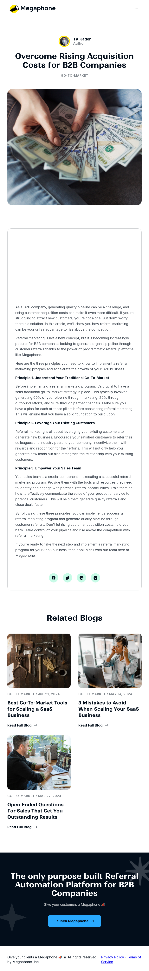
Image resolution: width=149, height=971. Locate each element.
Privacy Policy (112, 957)
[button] (137, 8)
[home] (31, 8)
